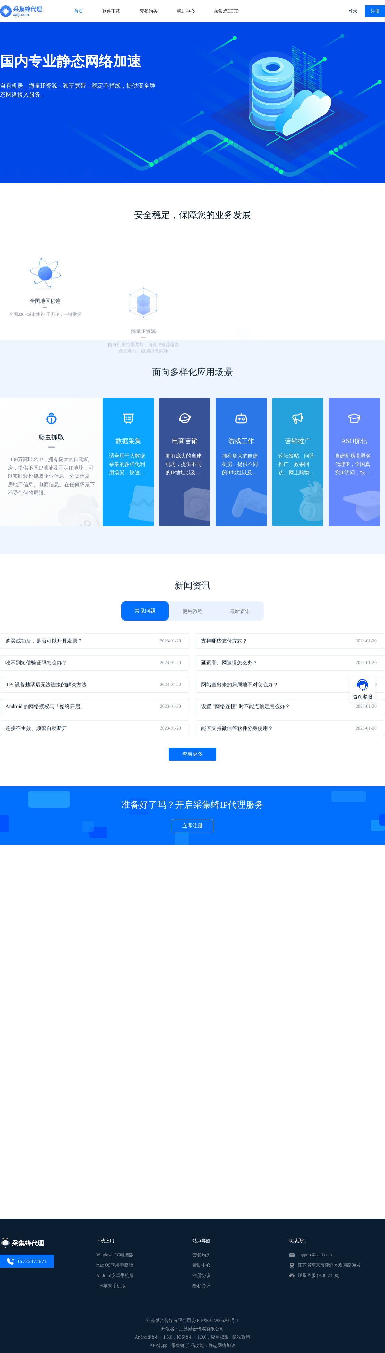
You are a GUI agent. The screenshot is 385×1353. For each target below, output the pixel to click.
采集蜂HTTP (226, 11)
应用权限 (220, 1337)
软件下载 (111, 11)
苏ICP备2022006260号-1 (215, 1320)
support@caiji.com (315, 1255)
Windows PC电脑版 (114, 1255)
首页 (78, 11)
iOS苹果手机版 (111, 1285)
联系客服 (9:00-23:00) (318, 1275)
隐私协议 (201, 1285)
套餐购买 (149, 11)
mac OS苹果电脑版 (114, 1265)
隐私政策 (241, 1337)
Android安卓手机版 (115, 1275)
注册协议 (201, 1275)
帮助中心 (186, 11)
